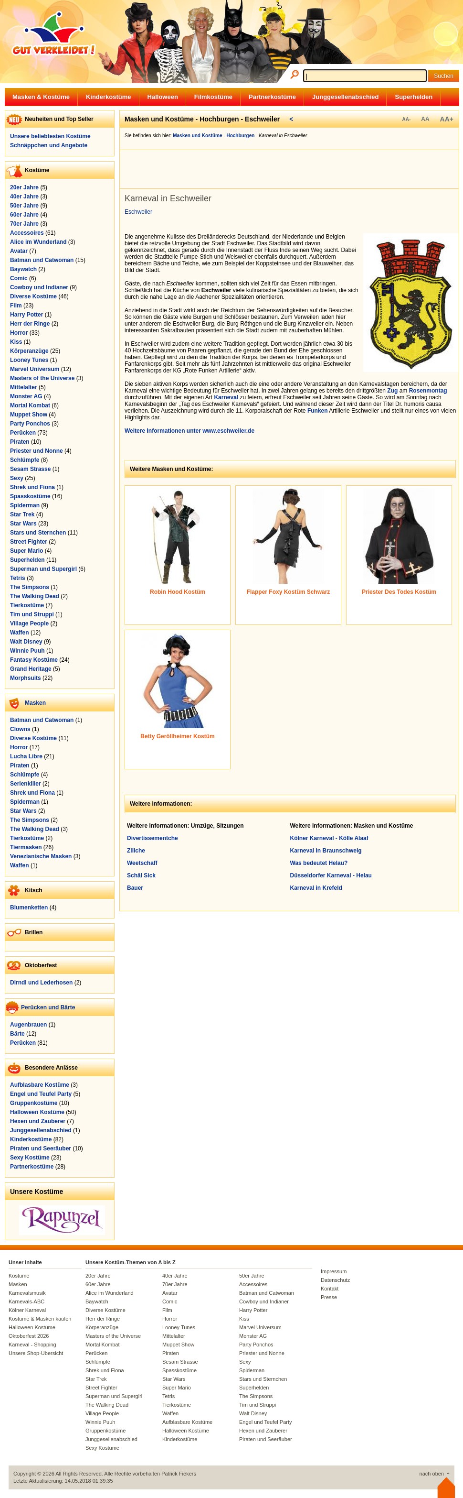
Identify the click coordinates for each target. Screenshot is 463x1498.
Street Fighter (28, 541)
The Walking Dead (34, 596)
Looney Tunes (29, 360)
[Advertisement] (291, 169)
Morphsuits (25, 678)
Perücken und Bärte (48, 1007)
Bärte (17, 1033)
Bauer (135, 888)
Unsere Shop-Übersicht (36, 1353)
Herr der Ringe (30, 323)
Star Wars (23, 523)
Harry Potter (26, 314)
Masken (35, 703)
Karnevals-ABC (26, 1301)
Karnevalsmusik (27, 1293)
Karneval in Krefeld (316, 888)
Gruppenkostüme (33, 1103)
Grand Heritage (31, 669)
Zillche (136, 850)
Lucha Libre (26, 756)
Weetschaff (142, 863)
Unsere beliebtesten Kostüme (50, 136)
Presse (329, 1297)
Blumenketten (29, 907)
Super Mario (26, 550)
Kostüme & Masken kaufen (40, 1319)
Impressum (334, 1271)
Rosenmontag (428, 390)
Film (16, 305)
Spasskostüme (30, 496)
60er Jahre (24, 214)
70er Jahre (24, 223)
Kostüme (19, 1276)
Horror (19, 332)
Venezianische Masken (41, 856)
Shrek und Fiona (32, 487)
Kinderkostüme (108, 96)
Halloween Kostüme (37, 1112)
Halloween (162, 96)
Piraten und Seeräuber (40, 1148)
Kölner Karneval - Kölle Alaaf (329, 838)
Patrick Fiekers (178, 1473)
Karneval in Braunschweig (326, 850)
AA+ (446, 119)
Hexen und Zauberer (37, 1121)
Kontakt (329, 1288)
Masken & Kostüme (41, 96)
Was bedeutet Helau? (319, 863)
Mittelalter (23, 387)
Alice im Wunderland (38, 242)
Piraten (20, 441)
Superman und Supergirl (43, 569)
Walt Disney (26, 641)
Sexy (16, 478)
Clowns (20, 729)
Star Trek (22, 514)
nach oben (432, 1473)
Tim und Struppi (32, 614)
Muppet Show (28, 414)
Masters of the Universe (42, 378)
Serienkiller (25, 783)
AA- (406, 119)
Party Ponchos (30, 423)
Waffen (19, 632)
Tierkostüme (27, 605)
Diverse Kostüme (33, 296)
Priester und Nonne (36, 451)
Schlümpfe (24, 460)
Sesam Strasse (30, 469)
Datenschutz (335, 1280)
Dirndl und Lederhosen (41, 982)
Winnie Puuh (27, 650)
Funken (317, 410)
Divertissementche (152, 838)
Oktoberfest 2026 (29, 1336)
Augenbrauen (28, 1024)
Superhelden (413, 96)
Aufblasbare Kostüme (39, 1085)
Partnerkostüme (272, 96)
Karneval (226, 397)
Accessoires (27, 233)
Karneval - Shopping (32, 1344)
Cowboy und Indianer (39, 287)
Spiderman (25, 505)
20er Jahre (24, 187)
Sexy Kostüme (30, 1157)
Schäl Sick (141, 875)
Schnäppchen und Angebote (48, 145)
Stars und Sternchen (38, 532)
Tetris (17, 578)
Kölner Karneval (27, 1310)
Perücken (23, 432)
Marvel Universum (34, 369)
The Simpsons (29, 587)
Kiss (16, 342)
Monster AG (26, 396)
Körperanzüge (29, 351)
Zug (392, 390)
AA (425, 119)
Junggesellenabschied (345, 96)
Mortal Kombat (30, 405)
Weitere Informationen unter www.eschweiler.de (189, 430)
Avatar (19, 251)
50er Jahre (24, 205)
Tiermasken (26, 847)
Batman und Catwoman (42, 260)
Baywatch (23, 269)
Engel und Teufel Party (41, 1094)
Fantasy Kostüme (34, 659)
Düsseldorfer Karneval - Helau (331, 875)
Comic (19, 278)
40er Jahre (24, 196)
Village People (29, 623)
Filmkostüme (213, 96)
